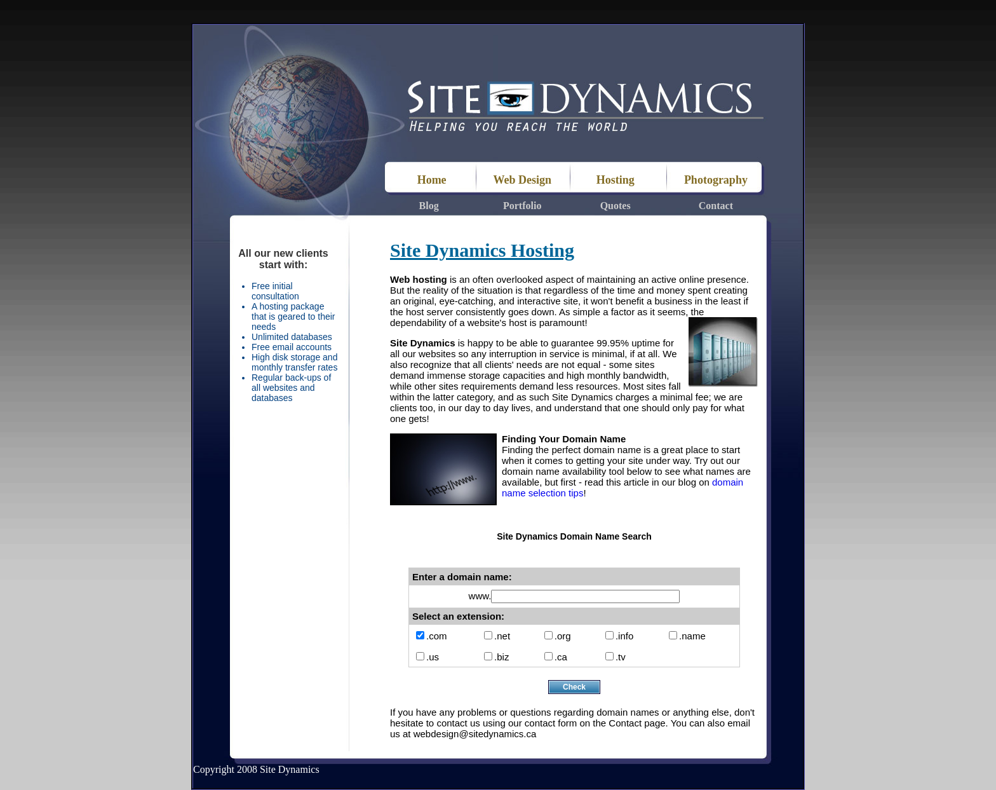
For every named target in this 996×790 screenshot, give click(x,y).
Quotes (615, 205)
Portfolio (522, 205)
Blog (429, 205)
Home (429, 180)
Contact (716, 205)
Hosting (615, 180)
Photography (716, 180)
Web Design (522, 180)
